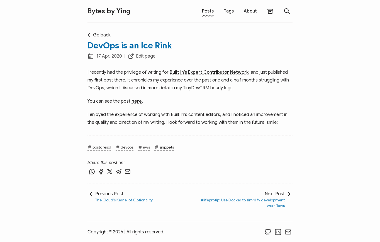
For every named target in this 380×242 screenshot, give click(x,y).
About (250, 11)
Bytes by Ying (108, 11)
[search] (287, 11)
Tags (229, 11)
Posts (208, 11)
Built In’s (178, 72)
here (136, 101)
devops (124, 147)
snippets (164, 147)
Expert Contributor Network (218, 72)
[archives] (270, 11)
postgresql (99, 147)
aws (144, 147)
